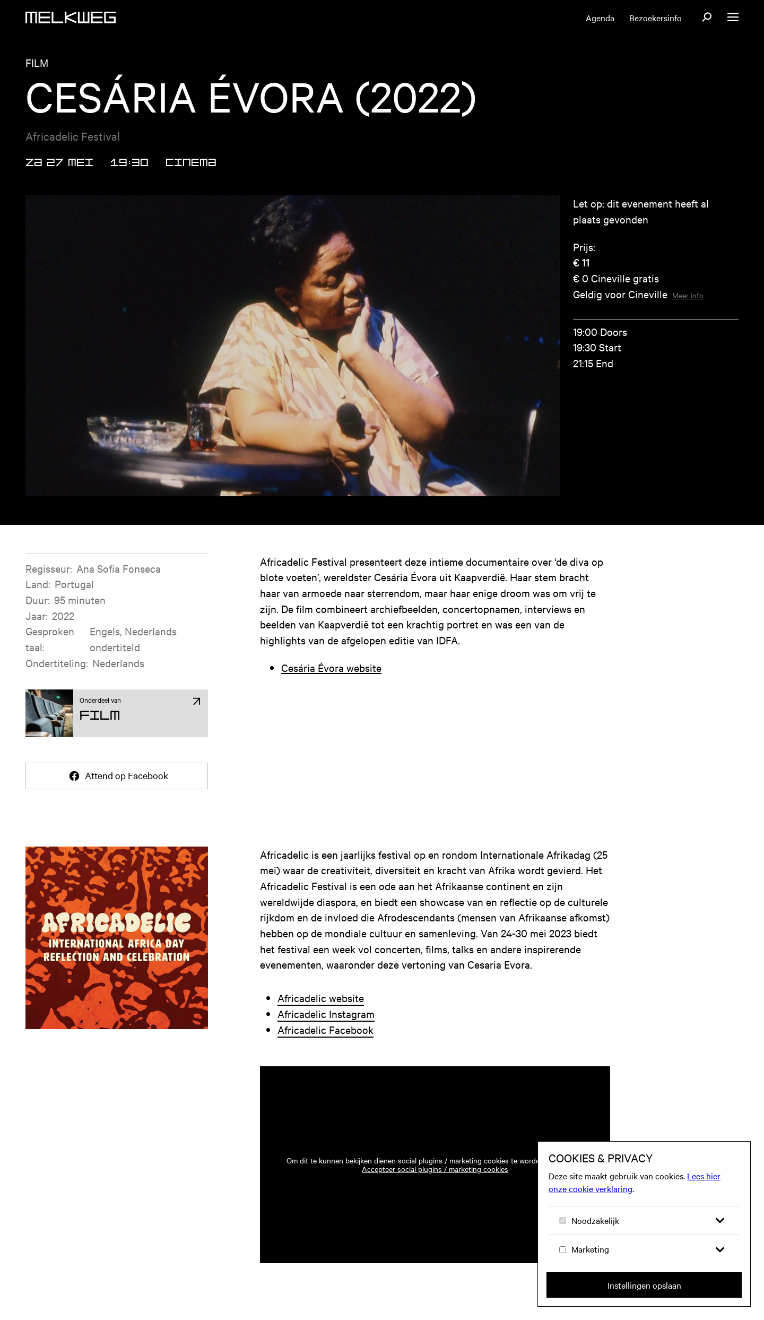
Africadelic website (320, 997)
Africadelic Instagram (326, 1013)
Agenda (600, 17)
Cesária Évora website (331, 667)
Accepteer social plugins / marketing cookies (435, 1168)
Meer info (688, 295)
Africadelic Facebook (325, 1029)
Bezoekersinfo (655, 17)
